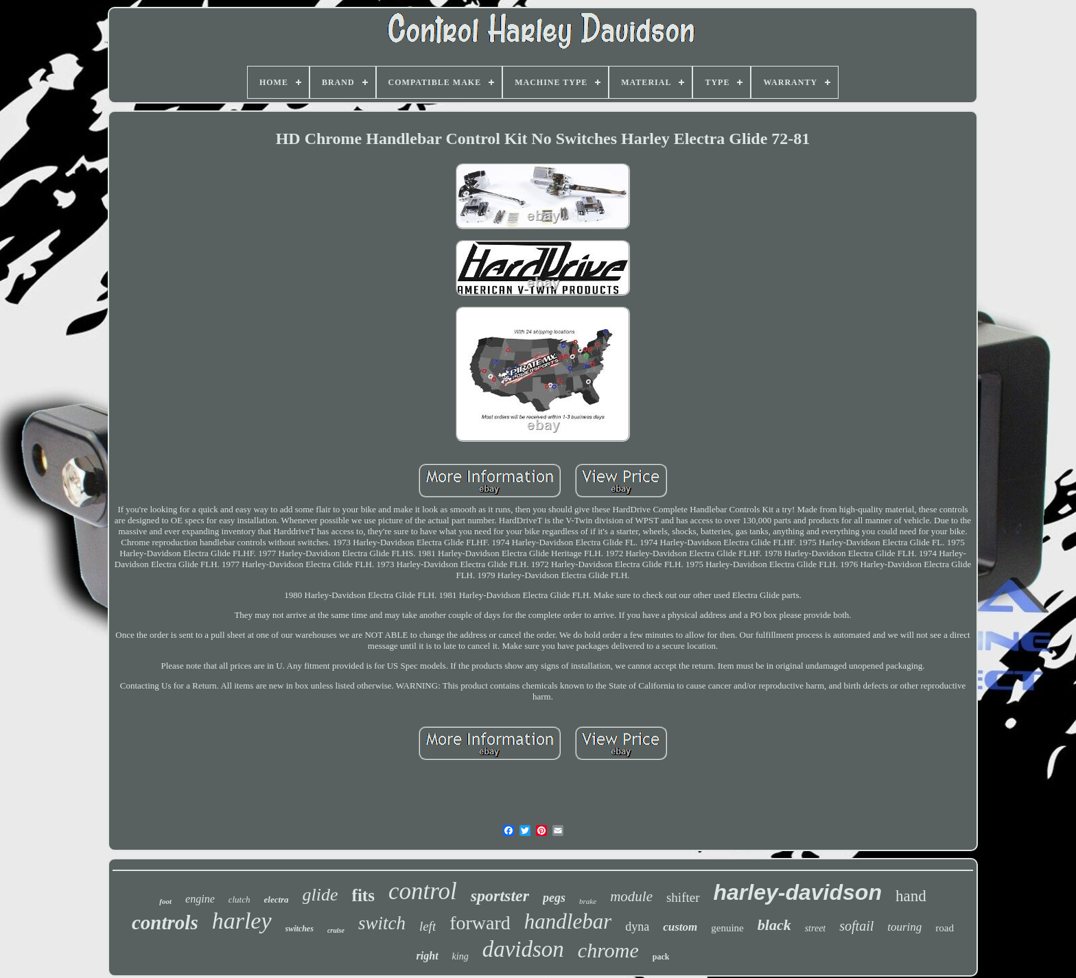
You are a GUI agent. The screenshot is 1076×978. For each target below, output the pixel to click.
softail (856, 925)
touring (904, 926)
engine (200, 899)
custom (680, 926)
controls (165, 922)
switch (382, 923)
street (815, 928)
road (944, 927)
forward (480, 922)
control (422, 891)
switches (299, 928)
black (774, 924)
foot (165, 901)
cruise (335, 930)
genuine (727, 927)
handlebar (567, 921)
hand (911, 896)
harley (242, 920)
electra (276, 899)
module (631, 896)
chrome (608, 950)
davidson (523, 949)
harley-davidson (798, 892)
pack (661, 957)
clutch (239, 899)
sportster (500, 896)
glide (320, 895)
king (460, 956)
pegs (554, 898)
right (427, 956)
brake (587, 901)
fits (363, 895)
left (427, 926)
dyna (637, 926)
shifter (683, 897)
